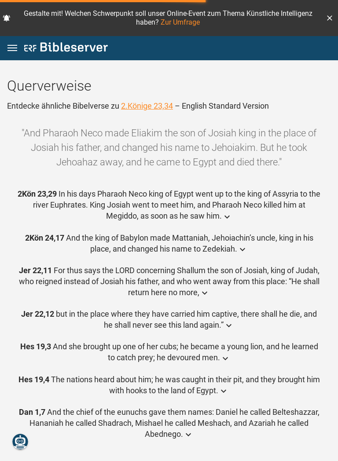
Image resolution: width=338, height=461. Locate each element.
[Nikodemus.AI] (20, 442)
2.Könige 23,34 (147, 105)
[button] (329, 18)
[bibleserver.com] (66, 48)
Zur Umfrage (180, 22)
